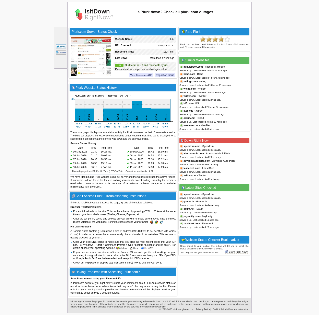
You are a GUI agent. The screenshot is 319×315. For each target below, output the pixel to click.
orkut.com (189, 118)
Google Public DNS (86, 258)
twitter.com (190, 96)
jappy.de (188, 110)
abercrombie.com (194, 153)
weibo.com (190, 88)
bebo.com (189, 74)
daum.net (189, 208)
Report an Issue (165, 75)
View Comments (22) (141, 75)
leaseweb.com (192, 168)
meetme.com (191, 125)
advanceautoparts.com (197, 160)
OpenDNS (170, 255)
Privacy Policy (203, 309)
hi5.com (188, 103)
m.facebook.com (193, 66)
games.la (189, 201)
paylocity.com (192, 216)
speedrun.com (192, 146)
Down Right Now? (236, 252)
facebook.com (192, 223)
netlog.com (190, 81)
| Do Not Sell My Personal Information (230, 309)
